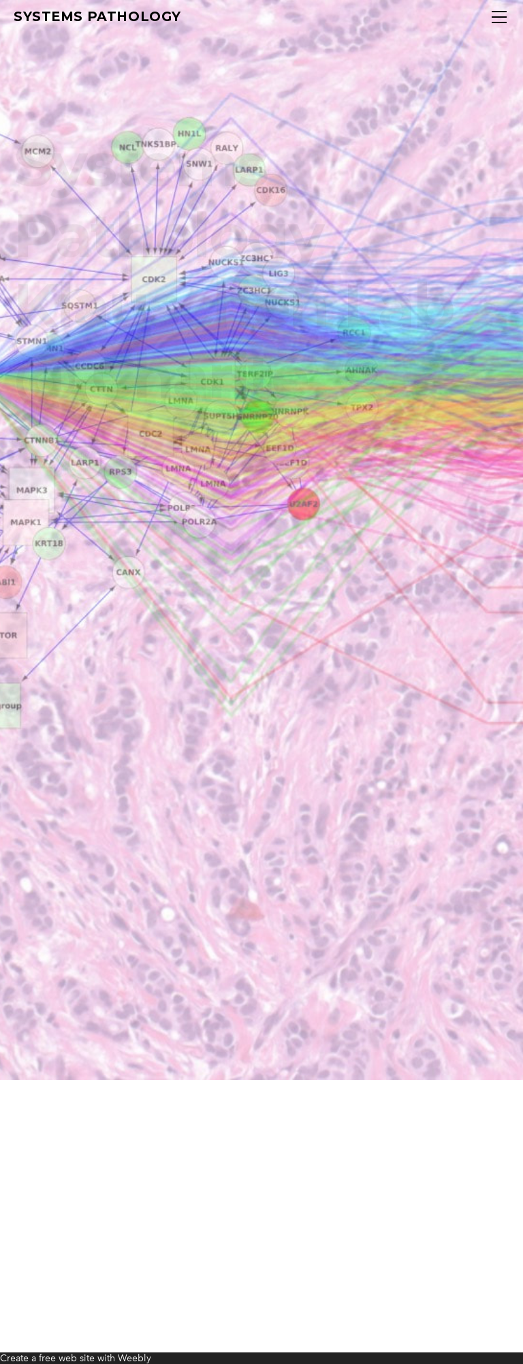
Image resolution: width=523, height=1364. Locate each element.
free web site (67, 1358)
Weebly (134, 1358)
